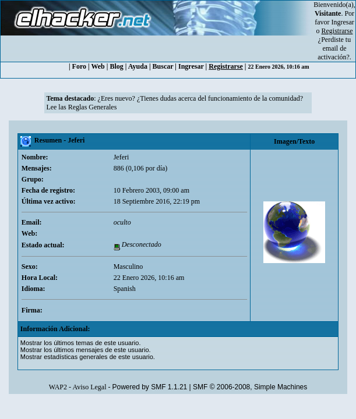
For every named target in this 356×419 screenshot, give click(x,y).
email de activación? (334, 52)
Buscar (163, 66)
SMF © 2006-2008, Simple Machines (250, 387)
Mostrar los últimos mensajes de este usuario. (85, 349)
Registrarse (226, 66)
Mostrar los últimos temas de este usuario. (80, 342)
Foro (79, 66)
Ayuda (137, 66)
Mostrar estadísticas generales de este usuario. (87, 356)
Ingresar (343, 22)
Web (97, 66)
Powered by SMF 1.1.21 (150, 387)
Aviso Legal (89, 387)
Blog (116, 66)
